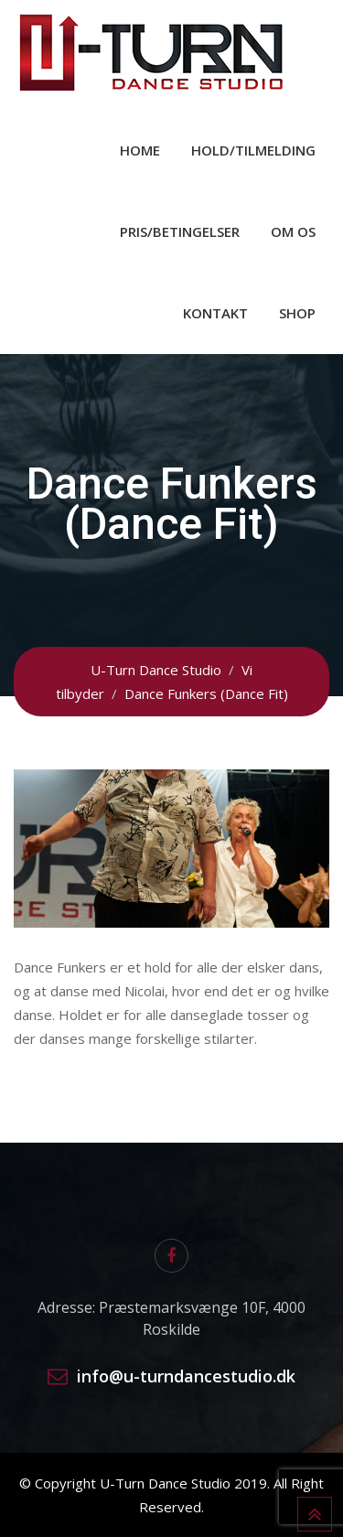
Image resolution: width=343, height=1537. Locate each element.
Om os (293, 231)
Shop (297, 313)
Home (140, 150)
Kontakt (215, 313)
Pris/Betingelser (180, 231)
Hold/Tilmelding (253, 150)
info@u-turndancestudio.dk (186, 1376)
